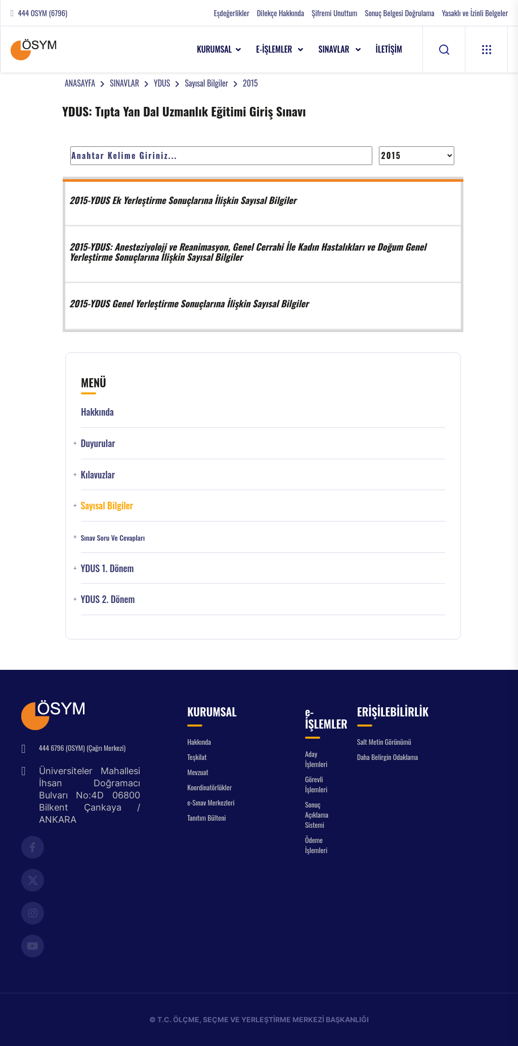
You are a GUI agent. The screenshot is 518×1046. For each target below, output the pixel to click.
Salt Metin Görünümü (384, 741)
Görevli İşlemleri (316, 784)
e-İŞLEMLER (275, 49)
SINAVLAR (334, 49)
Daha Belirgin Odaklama (387, 756)
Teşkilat (196, 756)
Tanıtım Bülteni (206, 817)
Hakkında (97, 412)
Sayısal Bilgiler (206, 83)
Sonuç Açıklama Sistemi (316, 814)
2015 (250, 83)
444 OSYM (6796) (42, 13)
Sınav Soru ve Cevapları (112, 538)
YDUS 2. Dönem (107, 599)
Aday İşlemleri (316, 758)
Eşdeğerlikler (231, 13)
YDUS (162, 83)
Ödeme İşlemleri (316, 844)
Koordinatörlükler (209, 787)
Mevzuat (197, 772)
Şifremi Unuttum (334, 13)
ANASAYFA (80, 83)
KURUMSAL (214, 49)
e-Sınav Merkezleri (210, 802)
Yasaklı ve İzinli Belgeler (475, 13)
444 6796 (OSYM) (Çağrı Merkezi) (82, 747)
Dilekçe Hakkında (280, 13)
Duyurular (97, 443)
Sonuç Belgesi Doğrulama (399, 13)
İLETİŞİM (389, 49)
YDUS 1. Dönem (107, 568)
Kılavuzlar (97, 474)
